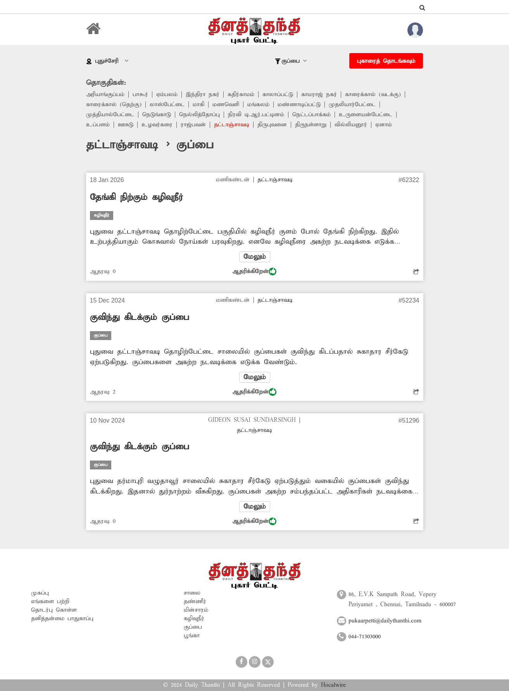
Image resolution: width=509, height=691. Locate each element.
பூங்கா (192, 636)
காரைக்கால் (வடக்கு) (373, 94)
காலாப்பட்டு (277, 94)
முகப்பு (40, 593)
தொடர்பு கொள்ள (54, 610)
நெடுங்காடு (156, 115)
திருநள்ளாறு (310, 125)
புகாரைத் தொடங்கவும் (386, 61)
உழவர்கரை (157, 125)
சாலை (192, 593)
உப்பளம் (98, 125)
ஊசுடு (125, 125)
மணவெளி (225, 104)
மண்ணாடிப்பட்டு (299, 104)
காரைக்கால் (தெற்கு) (113, 104)
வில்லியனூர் (351, 125)
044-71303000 (365, 636)
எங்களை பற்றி (50, 601)
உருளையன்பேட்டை (365, 115)
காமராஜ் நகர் (319, 94)
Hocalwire (333, 685)
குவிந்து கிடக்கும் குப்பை (139, 317)
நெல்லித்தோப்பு (199, 115)
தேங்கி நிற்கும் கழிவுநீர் (136, 197)
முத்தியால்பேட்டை (110, 115)
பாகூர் (140, 94)
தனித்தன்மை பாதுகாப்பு (62, 618)
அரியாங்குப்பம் (105, 94)
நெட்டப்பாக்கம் (311, 115)
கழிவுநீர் (194, 618)
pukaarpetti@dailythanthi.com (385, 620)
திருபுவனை (272, 125)
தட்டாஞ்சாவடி (231, 125)
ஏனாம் (383, 125)
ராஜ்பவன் (193, 125)
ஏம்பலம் (167, 94)
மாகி (198, 104)
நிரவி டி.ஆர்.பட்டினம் (256, 115)
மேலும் (254, 257)
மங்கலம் (258, 104)
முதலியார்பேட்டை (352, 104)
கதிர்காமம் (241, 94)
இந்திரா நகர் (202, 94)
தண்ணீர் (195, 601)
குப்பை (193, 627)
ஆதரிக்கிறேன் (254, 271)
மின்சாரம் (196, 610)
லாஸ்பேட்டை (167, 104)
